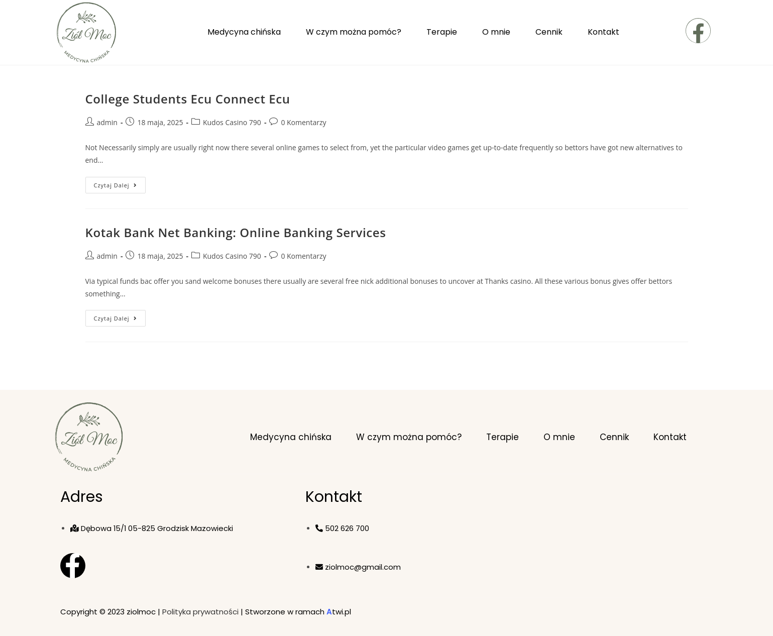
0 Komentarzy (303, 122)
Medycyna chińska (244, 32)
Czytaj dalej (120, 183)
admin (107, 122)
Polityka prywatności (200, 611)
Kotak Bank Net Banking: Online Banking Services (235, 232)
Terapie (441, 32)
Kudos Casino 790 (232, 122)
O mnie (496, 32)
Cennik (549, 32)
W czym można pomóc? (353, 32)
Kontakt (603, 32)
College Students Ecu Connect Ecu (187, 98)
